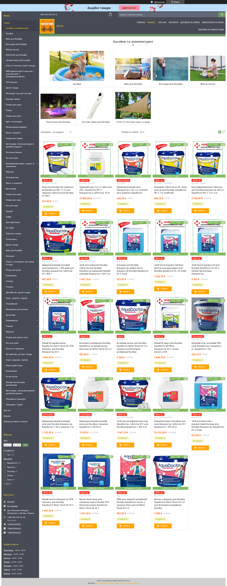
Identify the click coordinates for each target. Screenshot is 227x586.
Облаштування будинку (16, 127)
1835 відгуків (159, 2)
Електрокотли (12, 177)
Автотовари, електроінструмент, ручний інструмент (20, 145)
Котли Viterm (12, 376)
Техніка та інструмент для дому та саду (20, 263)
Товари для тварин (14, 138)
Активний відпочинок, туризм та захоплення (20, 165)
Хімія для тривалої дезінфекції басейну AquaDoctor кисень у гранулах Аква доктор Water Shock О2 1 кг (132, 503)
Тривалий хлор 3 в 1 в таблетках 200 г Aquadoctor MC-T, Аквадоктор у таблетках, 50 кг (95, 190)
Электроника (11, 371)
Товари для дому (13, 104)
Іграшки (9, 211)
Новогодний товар (14, 365)
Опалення (10, 256)
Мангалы (10, 332)
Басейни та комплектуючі (17, 28)
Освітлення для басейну (16, 55)
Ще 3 (8, 484)
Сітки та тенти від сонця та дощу (20, 65)
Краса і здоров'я (13, 132)
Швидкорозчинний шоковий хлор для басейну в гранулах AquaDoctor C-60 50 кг (93, 424)
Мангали (9, 172)
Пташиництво (12, 304)
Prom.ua (127, 581)
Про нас (7, 410)
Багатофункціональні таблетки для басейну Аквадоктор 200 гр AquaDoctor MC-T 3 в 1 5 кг (207, 190)
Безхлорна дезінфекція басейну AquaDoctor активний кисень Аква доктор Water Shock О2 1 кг (95, 346)
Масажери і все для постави (18, 93)
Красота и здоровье (15, 348)
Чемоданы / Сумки (14, 404)
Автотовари (11, 188)
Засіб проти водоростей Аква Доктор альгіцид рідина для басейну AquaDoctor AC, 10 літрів (170, 268)
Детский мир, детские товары (19, 354)
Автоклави (10, 315)
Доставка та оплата (190, 22)
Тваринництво (12, 320)
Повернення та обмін (213, 22)
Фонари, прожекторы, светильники (15, 383)
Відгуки (7, 416)
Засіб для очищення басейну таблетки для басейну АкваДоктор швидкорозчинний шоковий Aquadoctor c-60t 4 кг (94, 269)
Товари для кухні (13, 116)
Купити (51, 214)
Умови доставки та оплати (15, 421)
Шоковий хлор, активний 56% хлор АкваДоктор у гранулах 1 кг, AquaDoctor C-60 (206, 346)
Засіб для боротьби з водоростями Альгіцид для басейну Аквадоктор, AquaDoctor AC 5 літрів (208, 425)
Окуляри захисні (13, 99)
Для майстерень (13, 222)
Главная (9, 326)
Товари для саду (13, 200)
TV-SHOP (10, 228)
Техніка (9, 110)
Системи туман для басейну (18, 60)
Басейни (9, 33)
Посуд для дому (13, 270)
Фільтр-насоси (12, 49)
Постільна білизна (14, 152)
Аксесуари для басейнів (16, 44)
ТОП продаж (11, 82)
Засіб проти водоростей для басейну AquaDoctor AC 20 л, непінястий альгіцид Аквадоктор (206, 269)
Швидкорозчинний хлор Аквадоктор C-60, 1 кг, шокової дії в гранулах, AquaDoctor (132, 190)
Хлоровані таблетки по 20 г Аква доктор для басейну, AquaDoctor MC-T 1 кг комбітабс (170, 190)
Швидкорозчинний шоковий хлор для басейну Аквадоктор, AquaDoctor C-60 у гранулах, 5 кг (58, 424)
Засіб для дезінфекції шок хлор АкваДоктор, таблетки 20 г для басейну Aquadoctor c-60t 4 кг (132, 424)
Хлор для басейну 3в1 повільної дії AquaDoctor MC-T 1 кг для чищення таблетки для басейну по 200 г (58, 191)
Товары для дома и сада (17, 337)
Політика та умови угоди (211, 29)
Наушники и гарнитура (16, 399)
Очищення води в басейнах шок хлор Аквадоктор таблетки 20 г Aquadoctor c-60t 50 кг (170, 424)
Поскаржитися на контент (105, 583)
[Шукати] (222, 14)
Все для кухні (12, 158)
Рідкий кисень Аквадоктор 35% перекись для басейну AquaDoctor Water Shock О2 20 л (57, 502)
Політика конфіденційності (128, 583)
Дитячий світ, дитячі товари (18, 292)
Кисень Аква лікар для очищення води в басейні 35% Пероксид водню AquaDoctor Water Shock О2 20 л (94, 503)
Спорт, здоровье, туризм (17, 360)
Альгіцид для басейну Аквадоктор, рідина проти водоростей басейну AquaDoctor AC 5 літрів (132, 269)
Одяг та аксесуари (14, 121)
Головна (9, 281)
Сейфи (8, 217)
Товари (7, 23)
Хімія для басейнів (14, 39)
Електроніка (11, 239)
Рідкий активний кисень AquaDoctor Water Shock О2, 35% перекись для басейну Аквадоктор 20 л (58, 347)
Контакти (173, 22)
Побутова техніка (13, 233)
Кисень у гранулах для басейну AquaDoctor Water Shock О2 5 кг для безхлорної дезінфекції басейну (169, 503)
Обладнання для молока (17, 309)
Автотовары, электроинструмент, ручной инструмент (20, 392)
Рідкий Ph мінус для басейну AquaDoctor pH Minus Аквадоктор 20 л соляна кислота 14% (168, 347)
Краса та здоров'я (14, 183)
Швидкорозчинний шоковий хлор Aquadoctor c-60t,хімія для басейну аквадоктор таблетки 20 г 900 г (58, 269)
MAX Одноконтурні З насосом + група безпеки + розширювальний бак (20, 74)
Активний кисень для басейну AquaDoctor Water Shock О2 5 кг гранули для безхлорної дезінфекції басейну (132, 347)
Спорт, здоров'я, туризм (16, 298)
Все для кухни (12, 343)
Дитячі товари (12, 88)
